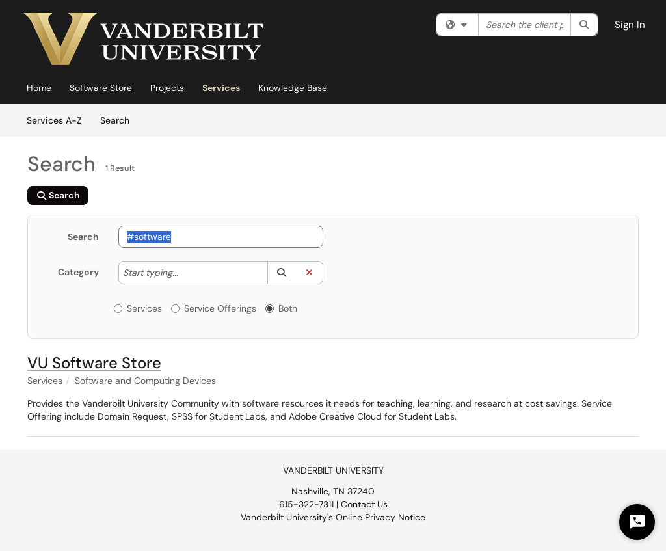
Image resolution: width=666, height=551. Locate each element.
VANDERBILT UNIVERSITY (333, 470)
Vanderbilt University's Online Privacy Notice (333, 517)
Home (39, 88)
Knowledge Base (292, 88)
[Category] (184, 272)
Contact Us (364, 504)
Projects (167, 88)
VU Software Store (94, 363)
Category (78, 272)
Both (281, 308)
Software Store (101, 88)
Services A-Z (54, 120)
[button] (281, 273)
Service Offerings (213, 308)
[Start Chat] (637, 522)
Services (221, 88)
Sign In (630, 24)
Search (119, 119)
